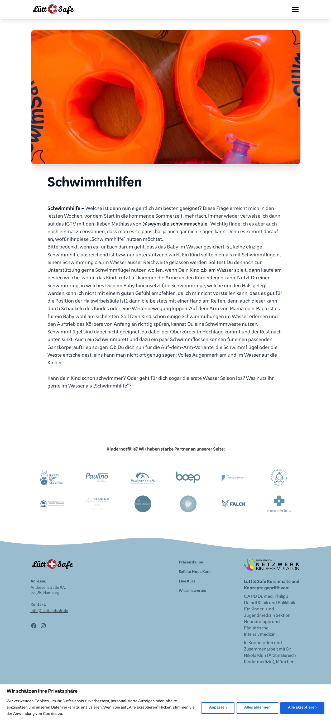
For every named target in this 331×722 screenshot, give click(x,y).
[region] (165, 703)
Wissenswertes (192, 591)
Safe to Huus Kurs (194, 572)
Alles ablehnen (257, 708)
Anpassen (218, 708)
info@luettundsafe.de (49, 611)
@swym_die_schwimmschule (174, 225)
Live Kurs (187, 582)
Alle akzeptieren (302, 708)
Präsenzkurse (191, 563)
